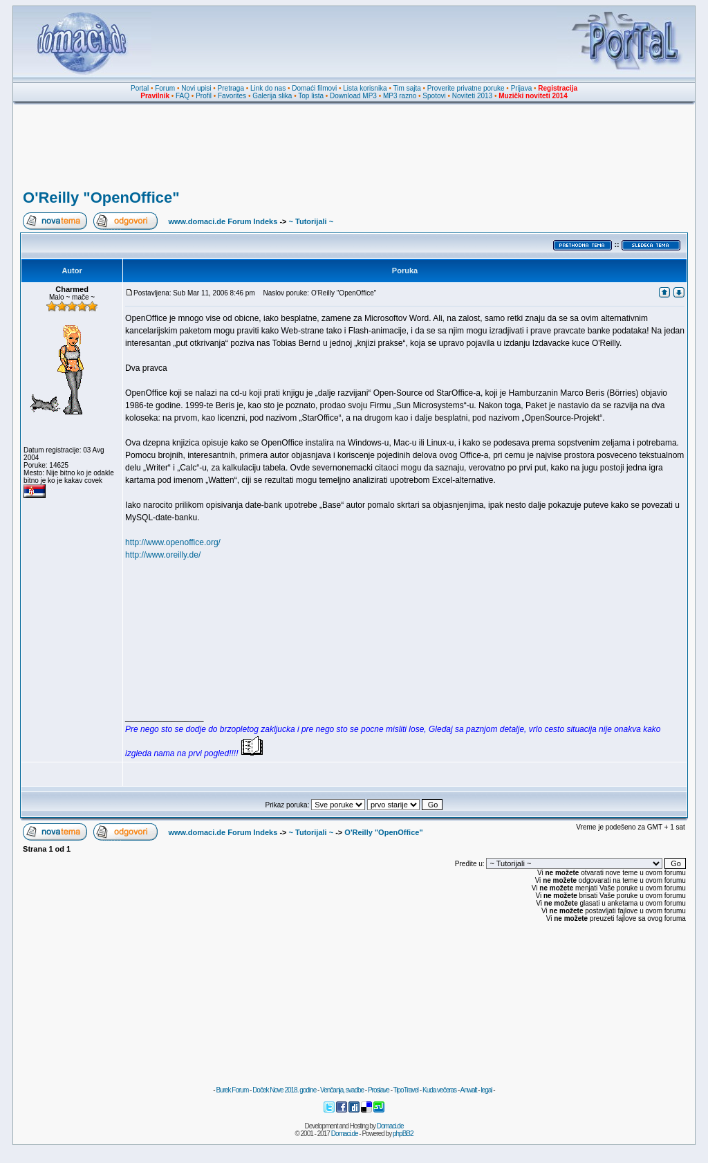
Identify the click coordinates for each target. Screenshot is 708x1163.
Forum (165, 88)
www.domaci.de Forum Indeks (222, 221)
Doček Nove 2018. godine (284, 1090)
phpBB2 (403, 1133)
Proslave (378, 1090)
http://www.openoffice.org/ (173, 542)
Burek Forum (232, 1090)
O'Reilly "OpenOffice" (101, 197)
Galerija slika (272, 96)
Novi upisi (196, 88)
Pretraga (231, 88)
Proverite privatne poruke (466, 88)
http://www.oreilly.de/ (163, 555)
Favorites (232, 96)
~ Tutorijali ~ (311, 221)
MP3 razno (399, 96)
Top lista (311, 96)
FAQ (182, 96)
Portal (140, 88)
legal (486, 1090)
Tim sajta (407, 88)
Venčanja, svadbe (342, 1090)
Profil (204, 96)
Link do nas (268, 88)
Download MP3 (353, 96)
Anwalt (468, 1090)
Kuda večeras (439, 1090)
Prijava (521, 88)
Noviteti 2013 (472, 96)
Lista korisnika (364, 88)
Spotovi (433, 96)
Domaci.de (390, 1126)
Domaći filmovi (314, 88)
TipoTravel (406, 1090)
